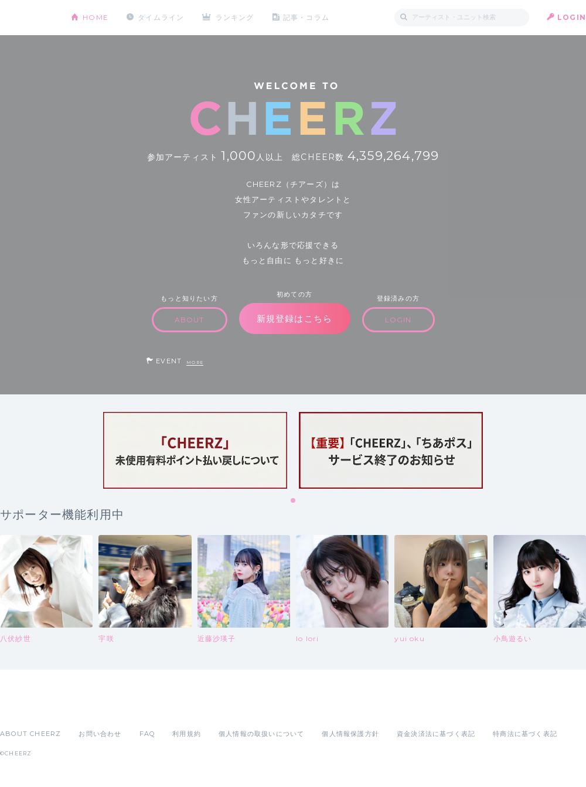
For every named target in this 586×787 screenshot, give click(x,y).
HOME (95, 17)
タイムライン (161, 17)
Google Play (89, 708)
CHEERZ (26, 18)
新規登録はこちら (295, 318)
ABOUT (190, 319)
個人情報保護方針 (350, 734)
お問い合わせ (100, 734)
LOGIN (571, 17)
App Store (27, 708)
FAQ (147, 734)
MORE (194, 362)
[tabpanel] (195, 450)
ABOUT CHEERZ (30, 734)
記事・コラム (306, 17)
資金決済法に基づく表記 (436, 734)
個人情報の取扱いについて (261, 734)
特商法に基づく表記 (525, 734)
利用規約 (186, 734)
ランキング (235, 17)
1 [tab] (294, 501)
